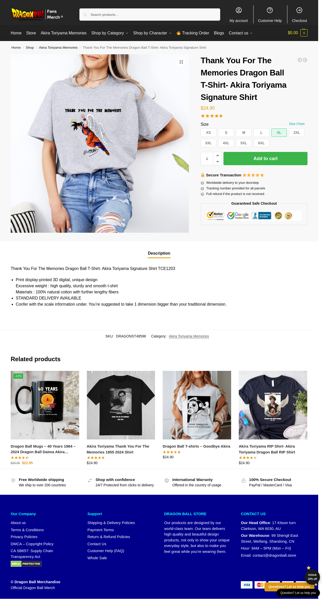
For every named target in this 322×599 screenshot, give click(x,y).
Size (204, 124)
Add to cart (266, 158)
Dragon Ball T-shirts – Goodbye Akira (196, 446)
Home (16, 47)
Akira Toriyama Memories (58, 47)
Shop (30, 47)
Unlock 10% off (312, 577)
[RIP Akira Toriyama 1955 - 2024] (304, 59)
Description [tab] (159, 253)
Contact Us (96, 543)
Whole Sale (97, 557)
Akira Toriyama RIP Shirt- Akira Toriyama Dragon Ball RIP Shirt (267, 449)
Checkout (299, 15)
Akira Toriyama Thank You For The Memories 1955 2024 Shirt (118, 449)
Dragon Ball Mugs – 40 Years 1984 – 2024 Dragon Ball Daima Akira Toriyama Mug (43, 449)
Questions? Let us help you (289, 587)
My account (239, 15)
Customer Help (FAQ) (105, 550)
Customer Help (270, 15)
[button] (298, 33)
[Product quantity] (207, 158)
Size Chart (296, 123)
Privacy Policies (24, 536)
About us (18, 522)
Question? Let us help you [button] (298, 593)
